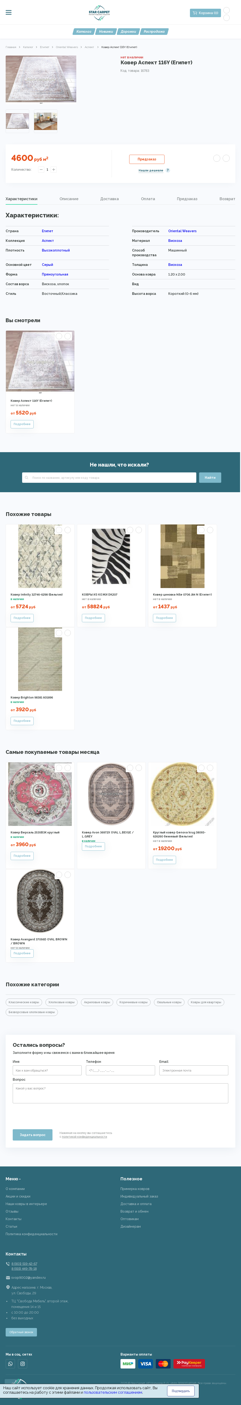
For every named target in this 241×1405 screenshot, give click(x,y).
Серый (47, 265)
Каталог (83, 31)
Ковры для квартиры (206, 1002)
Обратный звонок (21, 1332)
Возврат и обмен (134, 1211)
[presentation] (48, 1114)
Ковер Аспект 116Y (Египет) (31, 400)
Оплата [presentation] (148, 199)
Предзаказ (147, 159)
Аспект (90, 47)
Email (163, 1062)
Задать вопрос (32, 1135)
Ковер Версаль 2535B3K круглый (35, 832)
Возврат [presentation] (227, 199)
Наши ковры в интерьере (26, 1204)
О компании (15, 1189)
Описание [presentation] (69, 199)
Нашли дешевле (151, 170)
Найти (210, 477)
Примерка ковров (134, 1189)
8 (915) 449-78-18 (24, 1269)
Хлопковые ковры (61, 1002)
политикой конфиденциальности (84, 1136)
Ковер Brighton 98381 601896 (32, 697)
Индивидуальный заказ (139, 1196)
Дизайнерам (130, 1226)
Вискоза (175, 241)
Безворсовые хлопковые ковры (32, 1012)
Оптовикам (129, 1219)
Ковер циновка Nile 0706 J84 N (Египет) (182, 594)
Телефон (93, 1062)
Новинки (106, 31)
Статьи (11, 1226)
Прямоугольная (55, 274)
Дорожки (128, 31)
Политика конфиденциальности (31, 1234)
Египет (44, 47)
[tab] (21, 199)
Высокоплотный (56, 250)
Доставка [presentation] (109, 199)
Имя (16, 1062)
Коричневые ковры (134, 1002)
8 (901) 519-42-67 (24, 1264)
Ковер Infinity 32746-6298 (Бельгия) (37, 594)
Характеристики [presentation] (21, 199)
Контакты (13, 1219)
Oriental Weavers (67, 47)
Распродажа (154, 31)
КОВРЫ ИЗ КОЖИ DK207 (99, 594)
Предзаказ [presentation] (187, 199)
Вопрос (19, 1079)
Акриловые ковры (97, 1002)
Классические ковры (24, 1002)
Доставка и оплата (136, 1204)
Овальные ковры (169, 1002)
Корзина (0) (208, 13)
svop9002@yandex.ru (28, 1277)
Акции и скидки (18, 1196)
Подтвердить (181, 1391)
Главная (11, 47)
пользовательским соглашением (113, 1392)
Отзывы (12, 1211)
